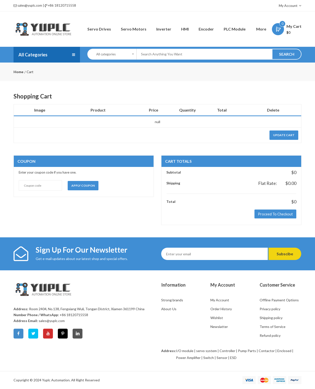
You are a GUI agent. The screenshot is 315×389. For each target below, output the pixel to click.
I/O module (184, 351)
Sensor (222, 358)
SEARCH (286, 54)
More (261, 29)
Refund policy (270, 335)
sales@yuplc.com (29, 5)
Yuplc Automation (56, 380)
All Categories (32, 54)
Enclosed (284, 351)
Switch (208, 358)
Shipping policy (271, 318)
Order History (221, 309)
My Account (290, 5)
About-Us (168, 309)
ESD (233, 358)
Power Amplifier (188, 358)
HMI (185, 29)
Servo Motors (133, 29)
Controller (227, 351)
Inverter (163, 29)
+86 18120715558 (62, 5)
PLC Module (235, 29)
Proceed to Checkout (275, 214)
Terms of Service (272, 326)
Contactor (267, 351)
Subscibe (285, 253)
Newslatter (219, 326)
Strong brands (172, 300)
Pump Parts (247, 351)
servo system (206, 351)
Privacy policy (270, 309)
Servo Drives (99, 29)
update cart (284, 135)
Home (18, 72)
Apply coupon (83, 185)
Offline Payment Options (279, 300)
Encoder (206, 29)
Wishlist (216, 318)
